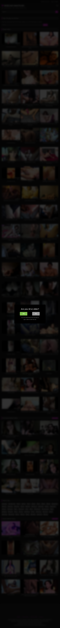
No (36, 313)
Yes (24, 313)
